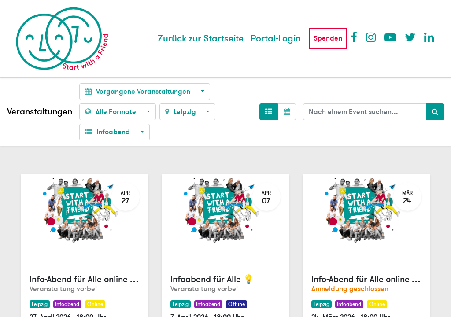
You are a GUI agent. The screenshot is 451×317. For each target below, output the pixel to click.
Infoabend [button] (108, 132)
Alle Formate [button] (111, 112)
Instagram (371, 37)
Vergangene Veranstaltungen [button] (138, 91)
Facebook (356, 37)
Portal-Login (276, 38)
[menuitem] (200, 38)
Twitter (410, 37)
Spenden (328, 38)
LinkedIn (429, 37)
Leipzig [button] (181, 112)
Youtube (390, 37)
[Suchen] (435, 111)
